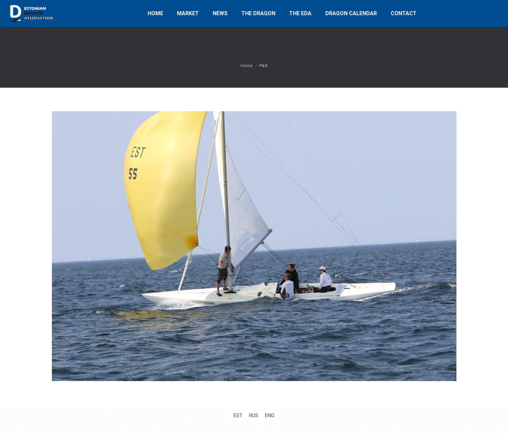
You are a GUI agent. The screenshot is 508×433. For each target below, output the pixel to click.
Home (246, 65)
